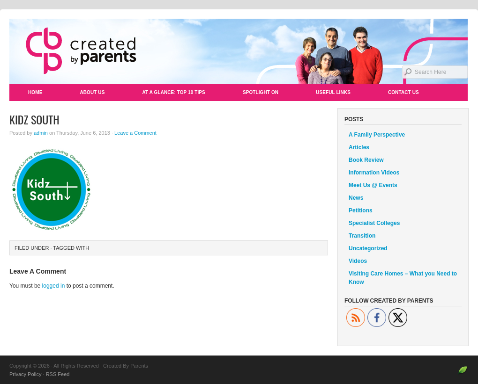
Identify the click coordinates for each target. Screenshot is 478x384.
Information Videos (374, 172)
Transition (362, 235)
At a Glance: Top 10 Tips (173, 92)
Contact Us (403, 92)
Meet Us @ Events (373, 185)
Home (35, 92)
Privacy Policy (25, 374)
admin (41, 133)
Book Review (366, 160)
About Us (92, 92)
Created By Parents (239, 51)
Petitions (361, 210)
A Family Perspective (377, 134)
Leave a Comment (135, 133)
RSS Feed (58, 374)
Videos (358, 261)
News (356, 198)
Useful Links (333, 92)
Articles (359, 147)
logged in (53, 286)
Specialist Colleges (374, 223)
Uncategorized (368, 248)
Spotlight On (260, 92)
